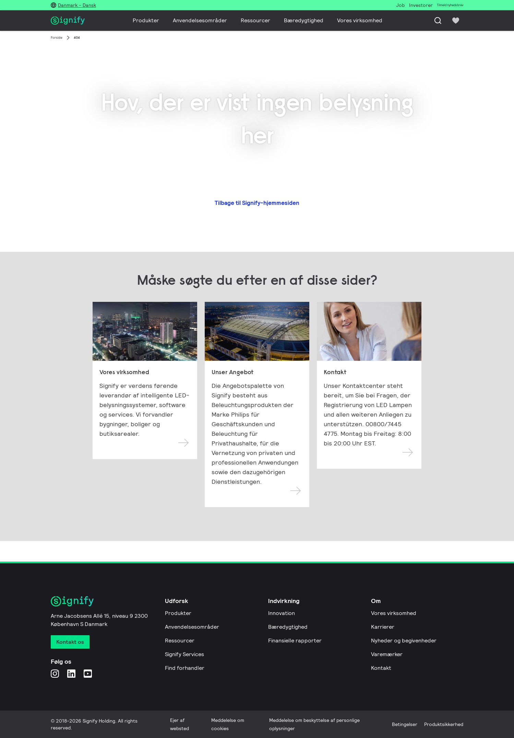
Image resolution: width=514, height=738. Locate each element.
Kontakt (381, 668)
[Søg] (437, 20)
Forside (56, 37)
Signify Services (184, 654)
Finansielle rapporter (295, 640)
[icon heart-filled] (455, 20)
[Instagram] (55, 673)
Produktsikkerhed (443, 724)
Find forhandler (184, 668)
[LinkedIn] (71, 673)
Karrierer (382, 626)
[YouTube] (88, 673)
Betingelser (404, 724)
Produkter (146, 20)
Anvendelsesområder (200, 20)
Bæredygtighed (303, 20)
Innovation (281, 613)
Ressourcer (255, 20)
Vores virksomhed (359, 20)
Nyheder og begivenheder (404, 640)
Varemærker (387, 654)
